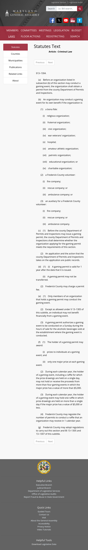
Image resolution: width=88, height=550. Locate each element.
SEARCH (75, 36)
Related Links (15, 73)
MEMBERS (12, 30)
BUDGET (76, 30)
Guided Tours (44, 511)
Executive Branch (44, 484)
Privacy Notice (44, 526)
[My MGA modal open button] (72, 20)
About (15, 80)
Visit (44, 517)
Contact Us (44, 514)
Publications (15, 67)
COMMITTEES (29, 30)
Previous (40, 62)
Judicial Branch (44, 487)
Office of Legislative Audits (44, 493)
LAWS (11, 36)
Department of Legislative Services (44, 490)
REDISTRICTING (55, 36)
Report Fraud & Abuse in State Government (44, 496)
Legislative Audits (76, 2)
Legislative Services (58, 2)
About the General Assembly (44, 520)
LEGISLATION (61, 30)
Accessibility (44, 523)
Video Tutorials (44, 529)
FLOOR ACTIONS (30, 36)
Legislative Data (49, 544)
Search (51, 8)
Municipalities (15, 60)
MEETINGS (45, 30)
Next (50, 62)
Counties (15, 53)
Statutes (15, 47)
